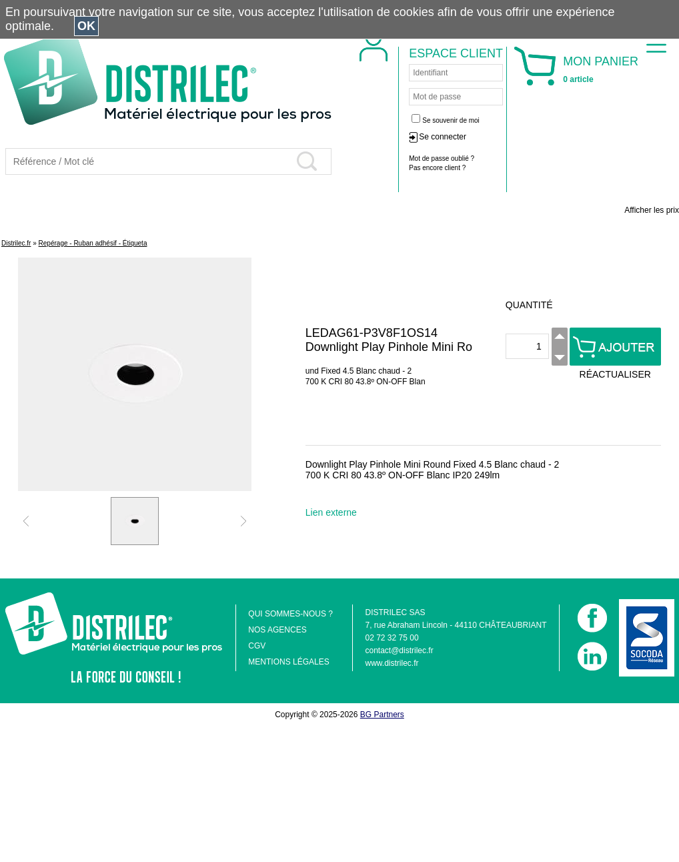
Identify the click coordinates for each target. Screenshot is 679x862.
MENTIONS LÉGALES (288, 662)
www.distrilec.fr (391, 663)
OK (86, 26)
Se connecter (532, 136)
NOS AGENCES (277, 629)
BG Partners (382, 714)
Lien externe (331, 512)
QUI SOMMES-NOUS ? (290, 613)
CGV (256, 646)
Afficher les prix (651, 210)
